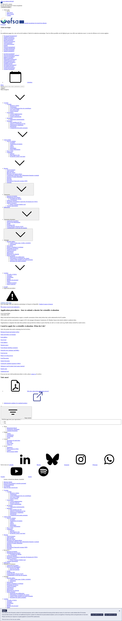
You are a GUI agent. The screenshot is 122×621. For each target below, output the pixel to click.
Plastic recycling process (7, 355)
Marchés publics (11, 241)
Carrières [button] (18, 273)
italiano (9, 51)
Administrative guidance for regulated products (27, 403)
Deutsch (9, 41)
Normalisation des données (13, 197)
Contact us (9, 444)
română (8, 63)
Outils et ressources (12, 203)
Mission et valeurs (14, 105)
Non (5, 423)
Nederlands (10, 59)
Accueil (6, 286)
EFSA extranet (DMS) (12, 451)
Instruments (13, 244)
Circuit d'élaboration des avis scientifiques (20, 108)
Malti (8, 58)
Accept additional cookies (97, 614)
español (9, 37)
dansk (8, 40)
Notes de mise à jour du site (11, 487)
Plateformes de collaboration (17, 257)
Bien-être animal (11, 172)
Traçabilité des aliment (15, 199)
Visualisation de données (16, 144)
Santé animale (10, 171)
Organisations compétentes (16, 125)
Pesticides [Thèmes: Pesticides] (9, 179)
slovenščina (9, 66)
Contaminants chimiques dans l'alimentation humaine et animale (23, 175)
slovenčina (10, 65)
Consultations (10, 251)
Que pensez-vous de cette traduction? (10, 307)
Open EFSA (10, 12)
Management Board (12, 428)
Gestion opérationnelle (15, 116)
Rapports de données (12, 196)
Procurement (10, 436)
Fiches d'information (15, 149)
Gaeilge (9, 48)
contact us (33, 374)
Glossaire (9, 182)
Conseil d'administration (16, 114)
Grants (8, 437)
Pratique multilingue (9, 484)
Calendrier (18, 82)
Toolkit (8, 223)
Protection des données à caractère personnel (15, 483)
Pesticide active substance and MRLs (10, 350)
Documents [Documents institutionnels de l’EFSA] (10, 118)
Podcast (12, 146)
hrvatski (9, 49)
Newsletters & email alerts (13, 440)
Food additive (4, 342)
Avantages (9, 275)
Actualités (12, 142)
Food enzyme (4, 353)
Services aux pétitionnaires (13, 222)
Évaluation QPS (11, 225)
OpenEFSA (10, 447)
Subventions (10, 245)
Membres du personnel (12, 280)
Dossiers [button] (17, 168)
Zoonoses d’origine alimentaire (14, 176)
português (9, 62)
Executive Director (14, 115)
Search (2, 86)
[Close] (19, 307)
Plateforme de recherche (13, 254)
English (6, 45)
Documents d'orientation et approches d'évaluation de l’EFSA (22, 201)
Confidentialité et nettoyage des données (17, 228)
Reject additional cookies (110, 614)
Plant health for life (15, 155)
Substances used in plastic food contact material (13, 366)
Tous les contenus (11, 141)
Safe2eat (12, 153)
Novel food (3, 340)
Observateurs (10, 252)
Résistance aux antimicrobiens (14, 174)
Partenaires (9, 121)
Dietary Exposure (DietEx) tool (18, 204)
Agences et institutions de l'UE (17, 123)
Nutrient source (4, 345)
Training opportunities (12, 205)
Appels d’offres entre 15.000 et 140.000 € (20, 243)
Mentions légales (8, 482)
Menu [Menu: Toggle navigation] (2, 85)
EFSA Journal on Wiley (13, 449)
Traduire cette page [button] (6, 302)
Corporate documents (12, 430)
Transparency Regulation (13, 429)
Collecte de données (12, 200)
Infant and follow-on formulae (8, 334)
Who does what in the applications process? (26, 391)
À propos (9, 104)
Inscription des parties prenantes (18, 261)
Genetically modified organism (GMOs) (11, 363)
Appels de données (11, 250)
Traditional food (5, 371)
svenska (9, 69)
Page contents (16, 413)
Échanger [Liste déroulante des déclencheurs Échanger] (18, 235)
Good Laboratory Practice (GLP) (15, 226)
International (13, 126)
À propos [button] (18, 102)
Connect (9, 15)
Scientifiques (10, 277)
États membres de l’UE (16, 122)
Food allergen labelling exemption (9, 347)
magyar (9, 56)
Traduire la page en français (46, 304)
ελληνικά (9, 44)
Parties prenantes (11, 255)
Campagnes (10, 152)
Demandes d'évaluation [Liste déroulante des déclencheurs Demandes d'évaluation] (21, 214)
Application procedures (13, 221)
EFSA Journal (10, 14)
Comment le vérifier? (6, 7)
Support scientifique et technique (15, 247)
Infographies (13, 148)
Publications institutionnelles (17, 119)
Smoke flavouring (5, 361)
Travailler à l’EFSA (12, 274)
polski (9, 60)
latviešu (9, 54)
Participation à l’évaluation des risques (19, 258)
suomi (9, 67)
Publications (7, 207)
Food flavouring (5, 358)
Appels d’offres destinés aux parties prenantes (21, 259)
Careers (9, 433)
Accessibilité (7, 486)
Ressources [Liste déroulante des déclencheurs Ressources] (18, 189)
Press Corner (10, 151)
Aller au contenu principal (7, 1)
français (9, 47)
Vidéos (11, 145)
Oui (5, 421)
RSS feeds (9, 442)
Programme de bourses (12, 248)
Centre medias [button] (19, 139)
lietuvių (11, 55)
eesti (8, 43)
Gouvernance (10, 112)
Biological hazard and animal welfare (10, 332)
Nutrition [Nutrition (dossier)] (9, 178)
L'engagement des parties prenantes (19, 128)
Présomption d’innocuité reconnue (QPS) (17, 181)
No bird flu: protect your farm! (17, 156)
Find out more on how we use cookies (11, 619)
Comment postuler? (12, 282)
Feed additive (4, 337)
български (10, 36)
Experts (9, 278)
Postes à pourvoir (11, 284)
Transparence (13, 107)
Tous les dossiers (11, 169)
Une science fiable (14, 109)
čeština (9, 38)
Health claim (4, 368)
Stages (8, 281)
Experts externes (14, 111)
